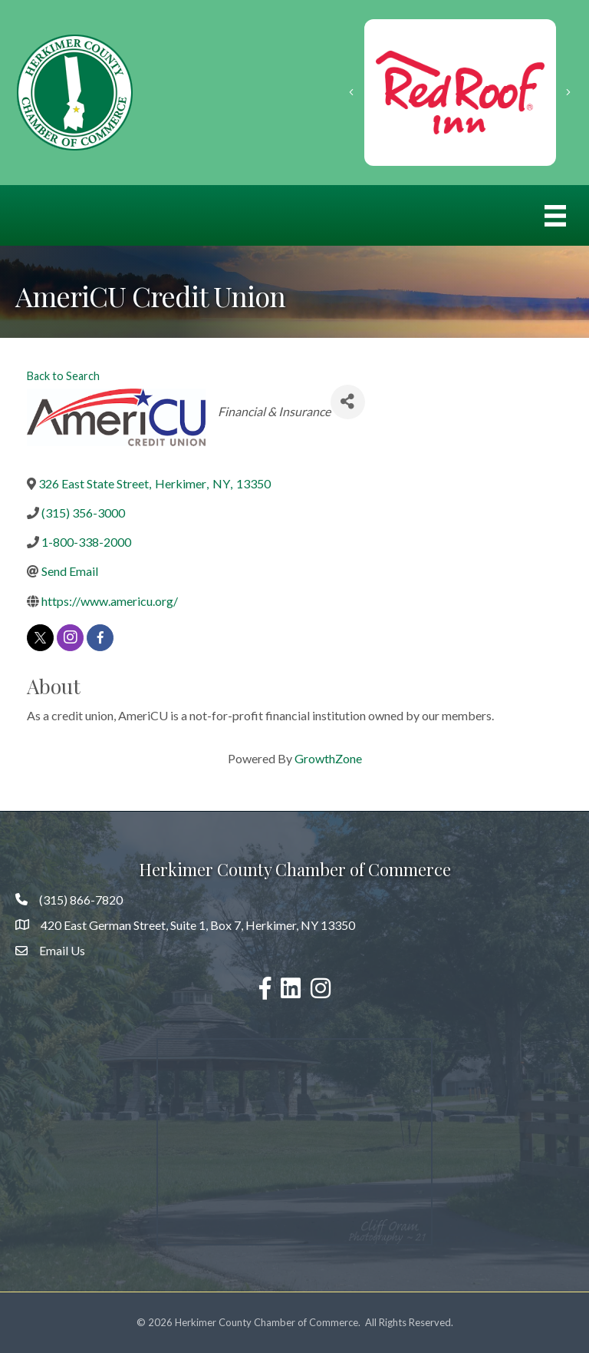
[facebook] (100, 637)
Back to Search (63, 375)
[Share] (348, 402)
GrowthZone (328, 758)
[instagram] (70, 637)
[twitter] (40, 637)
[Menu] (555, 215)
